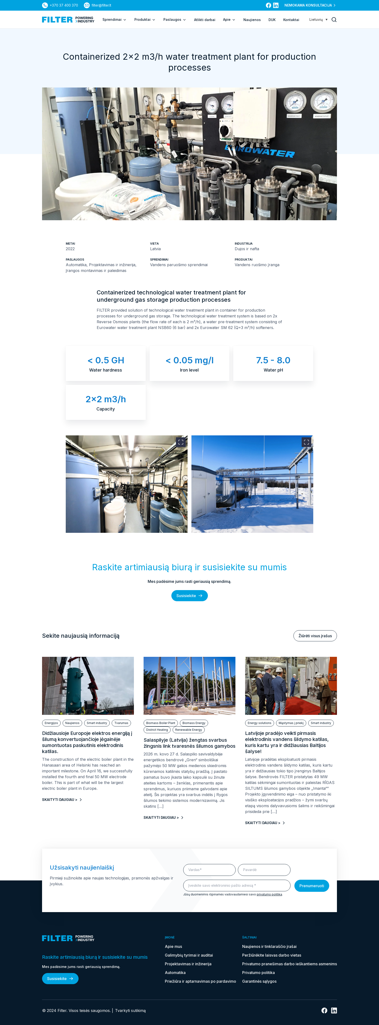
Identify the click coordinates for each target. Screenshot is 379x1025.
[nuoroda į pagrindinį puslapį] (68, 19)
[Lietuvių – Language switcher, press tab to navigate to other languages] (318, 19)
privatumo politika (269, 894)
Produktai (145, 19)
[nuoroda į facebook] (268, 5)
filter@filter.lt (101, 5)
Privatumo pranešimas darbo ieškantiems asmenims (289, 963)
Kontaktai (291, 20)
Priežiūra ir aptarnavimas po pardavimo (200, 981)
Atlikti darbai (204, 20)
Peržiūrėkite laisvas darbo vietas (271, 955)
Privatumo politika (258, 972)
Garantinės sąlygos (259, 981)
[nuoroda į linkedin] (275, 5)
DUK (272, 20)
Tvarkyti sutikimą (130, 1010)
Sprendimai (114, 19)
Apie (229, 19)
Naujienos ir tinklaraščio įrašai (269, 946)
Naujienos (252, 20)
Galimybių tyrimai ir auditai (189, 955)
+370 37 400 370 (64, 5)
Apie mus (173, 946)
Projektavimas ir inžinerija (188, 963)
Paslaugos (174, 19)
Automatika (175, 972)
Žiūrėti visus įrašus (315, 635)
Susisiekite (189, 595)
